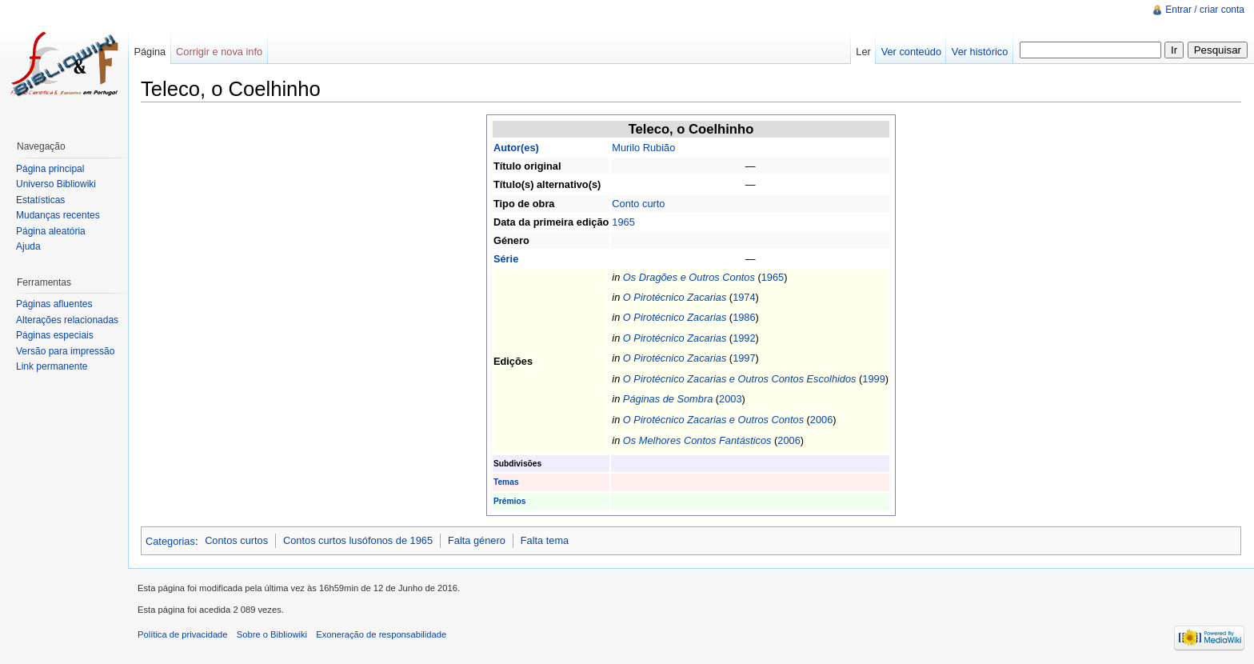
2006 (821, 420)
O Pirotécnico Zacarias (674, 297)
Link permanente (51, 366)
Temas (506, 482)
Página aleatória (51, 231)
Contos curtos (236, 540)
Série (505, 259)
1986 (744, 317)
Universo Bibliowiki (56, 184)
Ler (863, 52)
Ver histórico (980, 52)
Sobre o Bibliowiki (272, 634)
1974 (744, 297)
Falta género (476, 540)
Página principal (50, 168)
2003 (730, 399)
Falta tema (545, 540)
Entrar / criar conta (1204, 9)
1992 (744, 338)
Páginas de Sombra (668, 399)
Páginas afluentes (54, 304)
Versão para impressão (65, 351)
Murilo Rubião (643, 148)
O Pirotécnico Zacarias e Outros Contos (713, 420)
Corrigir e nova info (219, 52)
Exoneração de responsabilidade (381, 634)
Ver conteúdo (911, 52)
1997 (744, 358)
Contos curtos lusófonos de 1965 (358, 540)
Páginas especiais (55, 335)
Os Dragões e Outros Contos (689, 277)
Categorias (170, 540)
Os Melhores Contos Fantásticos (697, 440)
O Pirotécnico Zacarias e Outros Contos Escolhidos (740, 379)
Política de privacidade (183, 634)
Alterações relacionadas (67, 320)
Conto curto (638, 204)
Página (150, 52)
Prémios (509, 501)
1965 (623, 222)
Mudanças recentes (58, 215)
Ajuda (28, 246)
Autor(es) (516, 148)
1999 (873, 379)
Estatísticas (40, 200)
